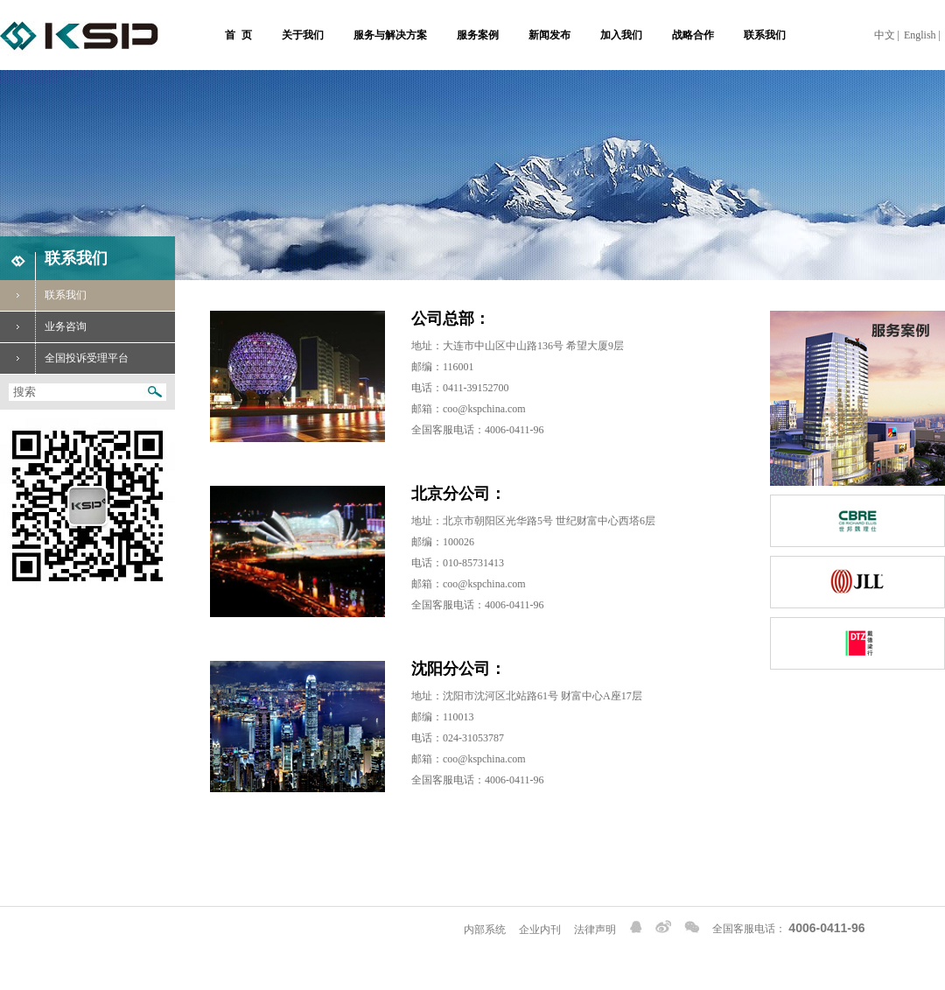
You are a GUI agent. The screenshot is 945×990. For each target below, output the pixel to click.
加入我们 (621, 35)
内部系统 (485, 929)
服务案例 (478, 35)
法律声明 (595, 929)
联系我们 (765, 35)
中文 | (887, 35)
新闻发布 (549, 35)
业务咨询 (43, 327)
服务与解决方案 (390, 35)
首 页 (238, 35)
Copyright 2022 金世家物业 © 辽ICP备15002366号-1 (116, 928)
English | (922, 35)
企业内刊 (540, 929)
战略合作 (693, 35)
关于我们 (303, 35)
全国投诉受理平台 (64, 358)
